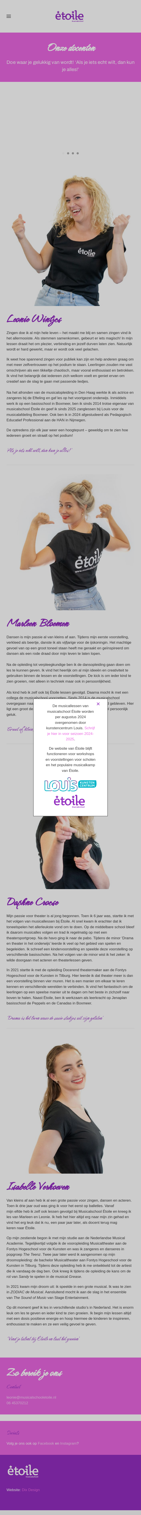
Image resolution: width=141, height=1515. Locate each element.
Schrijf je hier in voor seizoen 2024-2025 (71, 733)
